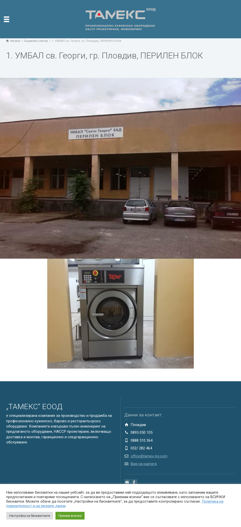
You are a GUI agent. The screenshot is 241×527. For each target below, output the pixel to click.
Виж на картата (144, 464)
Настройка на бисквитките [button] (29, 516)
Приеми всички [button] (70, 516)
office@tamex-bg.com (149, 456)
